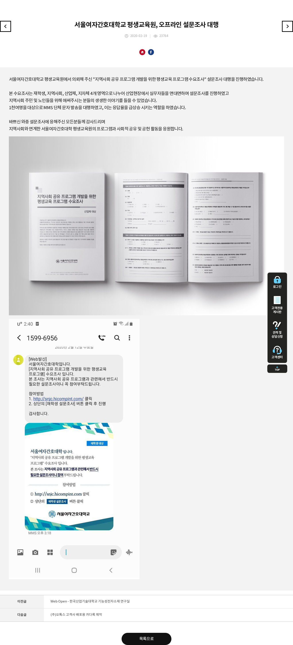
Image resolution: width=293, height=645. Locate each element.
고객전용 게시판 (277, 305)
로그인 (277, 282)
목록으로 (146, 639)
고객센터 (277, 352)
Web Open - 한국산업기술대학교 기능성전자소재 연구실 (90, 601)
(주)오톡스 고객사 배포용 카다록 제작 (76, 615)
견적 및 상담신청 (277, 330)
